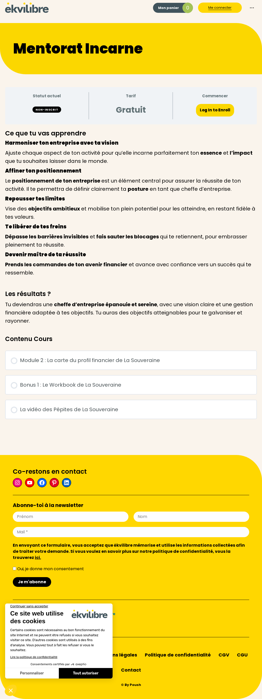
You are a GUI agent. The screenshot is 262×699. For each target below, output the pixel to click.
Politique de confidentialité (178, 655)
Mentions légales (116, 655)
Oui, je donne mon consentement (48, 569)
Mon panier (175, 8)
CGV (224, 655)
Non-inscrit (47, 110)
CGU (242, 655)
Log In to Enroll (215, 110)
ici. (38, 557)
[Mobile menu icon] (252, 8)
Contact (131, 670)
